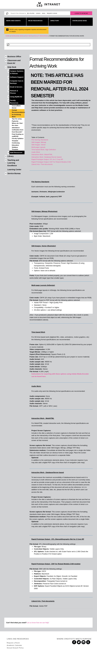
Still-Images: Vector (38, 145)
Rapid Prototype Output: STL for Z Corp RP (47, 159)
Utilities (31, 13)
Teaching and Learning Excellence (13, 163)
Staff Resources (16, 152)
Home (7, 36)
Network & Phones (14, 92)
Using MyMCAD (16, 97)
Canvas (38, 13)
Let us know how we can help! (38, 623)
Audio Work (35, 152)
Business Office (14, 57)
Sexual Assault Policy (15, 648)
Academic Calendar (14, 645)
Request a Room (52, 13)
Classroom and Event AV (13, 61)
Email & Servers (16, 87)
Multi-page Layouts (38, 147)
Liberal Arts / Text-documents (42, 164)
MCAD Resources (35, 20)
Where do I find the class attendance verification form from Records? (17, 127)
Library (10, 156)
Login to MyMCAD (81, 13)
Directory (54, 20)
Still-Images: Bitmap (38, 142)
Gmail (43, 13)
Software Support (16, 77)
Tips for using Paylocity (16, 120)
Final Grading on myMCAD (17, 135)
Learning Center (14, 170)
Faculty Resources (41, 36)
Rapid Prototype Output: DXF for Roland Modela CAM (51, 162)
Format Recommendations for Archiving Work (18, 113)
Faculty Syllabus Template (17, 139)
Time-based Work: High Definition (43, 150)
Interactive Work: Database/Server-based (46, 157)
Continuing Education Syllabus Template (16, 146)
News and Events (13, 20)
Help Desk (28, 36)
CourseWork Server (16, 107)
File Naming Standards (39, 140)
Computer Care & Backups (16, 82)
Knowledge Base (79, 20)
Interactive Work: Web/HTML (41, 154)
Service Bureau (14, 173)
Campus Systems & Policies (16, 72)
